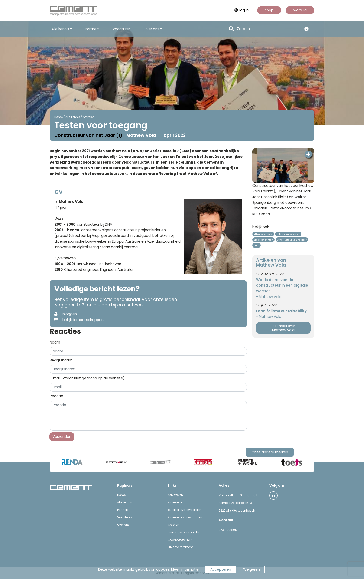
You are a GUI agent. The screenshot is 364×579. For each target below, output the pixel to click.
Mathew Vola (283, 328)
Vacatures (122, 29)
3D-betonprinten (263, 239)
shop (269, 10)
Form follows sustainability (281, 310)
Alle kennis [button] (60, 29)
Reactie (56, 396)
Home (58, 117)
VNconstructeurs (263, 233)
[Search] (268, 29)
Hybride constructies (288, 233)
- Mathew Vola (268, 296)
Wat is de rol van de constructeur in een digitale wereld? (282, 285)
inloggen (65, 313)
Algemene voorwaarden (185, 517)
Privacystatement (180, 547)
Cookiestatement (180, 540)
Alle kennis (72, 117)
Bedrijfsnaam (61, 360)
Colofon (173, 525)
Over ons (123, 525)
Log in (241, 10)
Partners (92, 29)
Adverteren (175, 495)
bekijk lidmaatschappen (79, 319)
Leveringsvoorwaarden (184, 532)
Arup (256, 245)
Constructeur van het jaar (292, 239)
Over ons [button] (151, 29)
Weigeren (251, 569)
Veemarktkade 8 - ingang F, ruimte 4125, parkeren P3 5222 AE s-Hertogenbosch (238, 502)
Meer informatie (185, 569)
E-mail (87, 378)
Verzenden (61, 436)
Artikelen (88, 117)
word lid (300, 10)
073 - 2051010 (228, 530)
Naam (55, 342)
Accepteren (220, 569)
